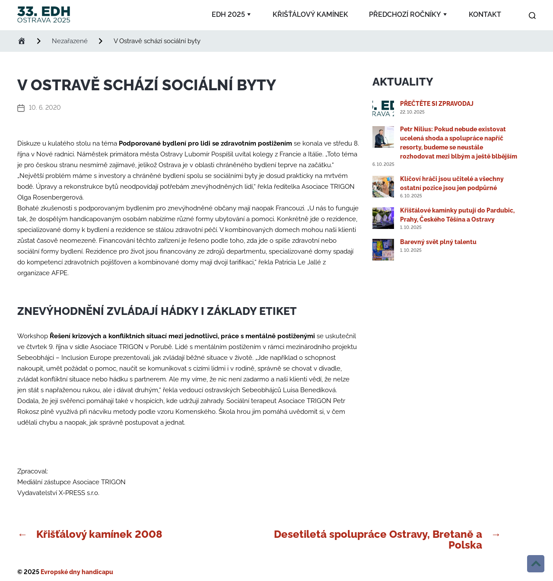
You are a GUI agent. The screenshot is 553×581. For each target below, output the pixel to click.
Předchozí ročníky (405, 14)
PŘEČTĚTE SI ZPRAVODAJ (437, 103)
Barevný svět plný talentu (438, 241)
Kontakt (485, 14)
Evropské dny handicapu (77, 571)
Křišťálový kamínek (310, 14)
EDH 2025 (228, 14)
